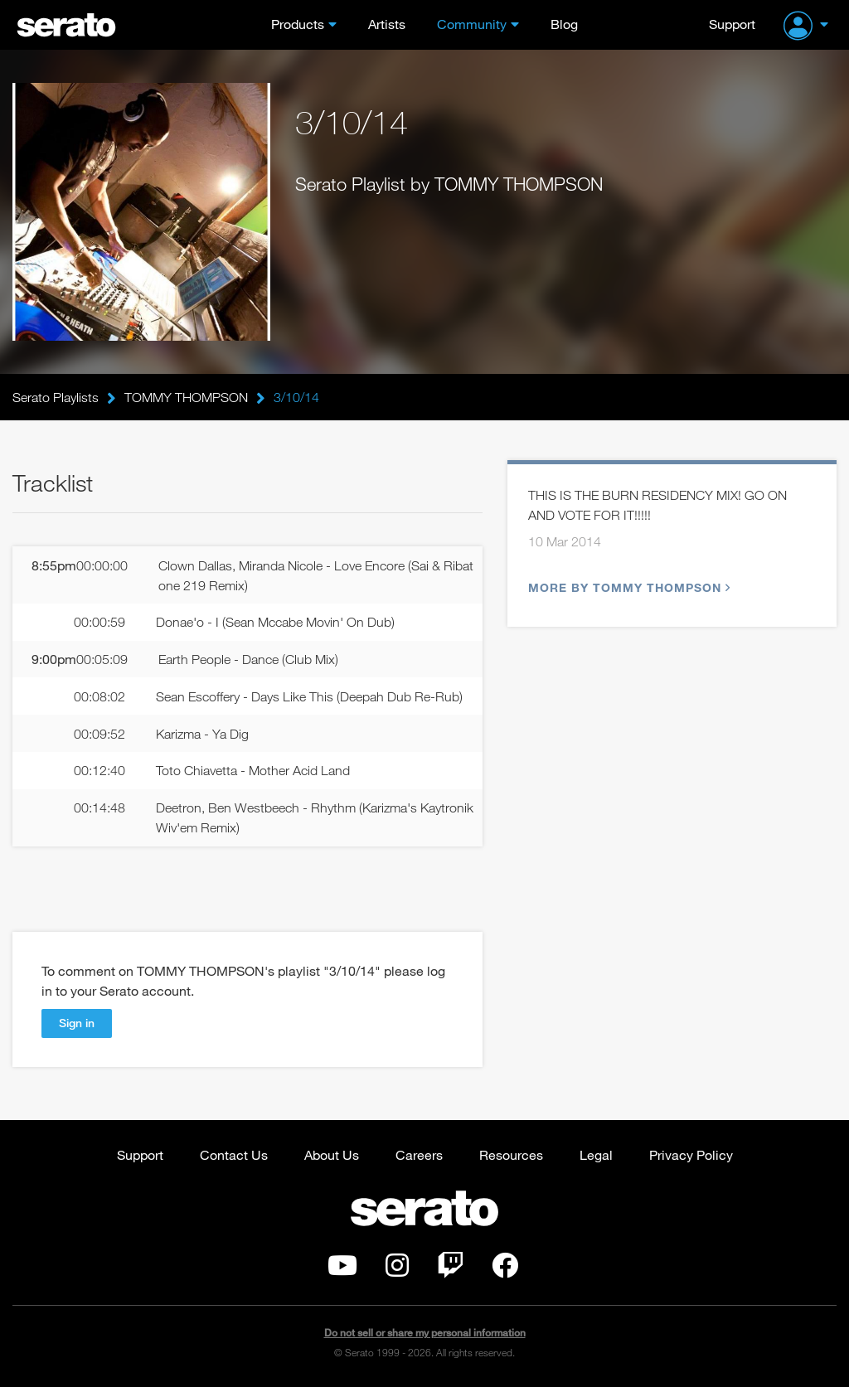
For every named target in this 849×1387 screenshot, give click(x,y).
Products (297, 24)
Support (732, 24)
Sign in (77, 1023)
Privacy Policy (691, 1154)
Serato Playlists (55, 397)
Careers (419, 1154)
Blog (564, 24)
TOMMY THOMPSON (186, 397)
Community (472, 24)
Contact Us (234, 1154)
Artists (386, 24)
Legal (596, 1154)
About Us (331, 1154)
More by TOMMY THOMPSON (627, 587)
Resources (511, 1154)
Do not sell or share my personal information (425, 1332)
